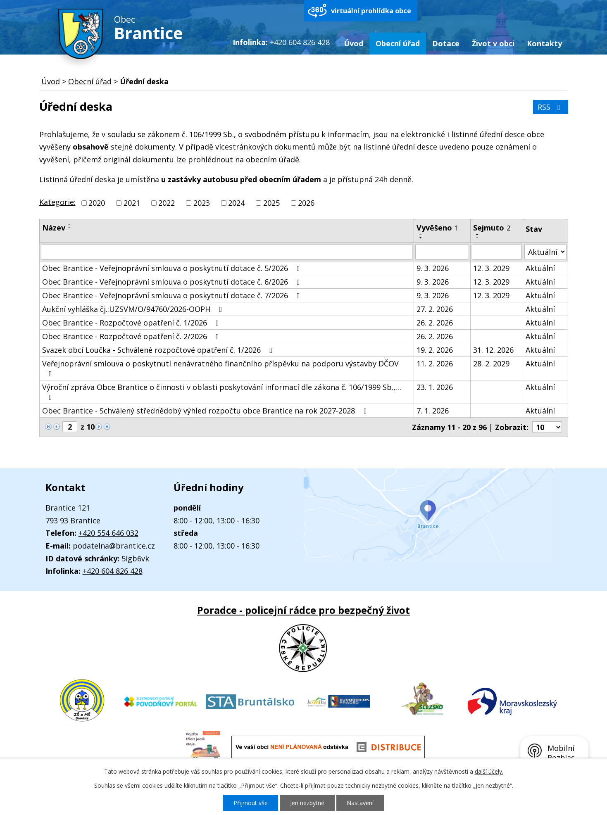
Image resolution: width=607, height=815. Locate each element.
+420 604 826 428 (113, 571)
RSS (551, 107)
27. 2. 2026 (435, 309)
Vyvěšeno (437, 228)
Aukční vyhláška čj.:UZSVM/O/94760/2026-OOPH (134, 309)
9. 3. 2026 (433, 268)
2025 (271, 203)
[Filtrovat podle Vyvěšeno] (442, 252)
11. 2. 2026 (435, 363)
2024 (236, 203)
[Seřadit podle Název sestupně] (69, 227)
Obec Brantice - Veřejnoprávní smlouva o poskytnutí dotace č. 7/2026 (172, 295)
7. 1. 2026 (433, 411)
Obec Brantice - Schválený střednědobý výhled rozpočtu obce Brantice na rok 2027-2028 (206, 411)
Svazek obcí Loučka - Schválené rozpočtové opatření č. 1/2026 (159, 350)
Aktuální (540, 268)
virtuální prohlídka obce (371, 10)
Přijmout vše (250, 803)
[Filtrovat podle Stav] (545, 251)
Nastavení (360, 803)
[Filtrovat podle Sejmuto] (496, 252)
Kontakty (544, 43)
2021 (132, 203)
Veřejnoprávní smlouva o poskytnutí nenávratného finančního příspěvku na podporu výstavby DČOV (220, 368)
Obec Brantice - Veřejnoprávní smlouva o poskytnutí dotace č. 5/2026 (172, 268)
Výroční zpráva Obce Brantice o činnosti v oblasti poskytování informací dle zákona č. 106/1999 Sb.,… (221, 391)
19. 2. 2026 (435, 350)
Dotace (445, 43)
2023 (201, 203)
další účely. (489, 771)
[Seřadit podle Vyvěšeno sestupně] (421, 237)
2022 (166, 203)
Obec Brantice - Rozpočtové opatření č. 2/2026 (132, 336)
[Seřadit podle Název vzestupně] (69, 224)
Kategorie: (57, 202)
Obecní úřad (398, 43)
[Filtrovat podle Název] (226, 252)
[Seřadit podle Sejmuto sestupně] (477, 237)
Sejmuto (491, 228)
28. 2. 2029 (491, 363)
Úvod (353, 43)
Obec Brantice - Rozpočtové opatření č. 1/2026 (132, 323)
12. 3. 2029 (491, 268)
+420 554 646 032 (108, 533)
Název (53, 228)
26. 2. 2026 (435, 323)
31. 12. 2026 (493, 350)
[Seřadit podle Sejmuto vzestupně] (477, 234)
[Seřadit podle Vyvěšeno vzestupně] (421, 234)
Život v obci (493, 43)
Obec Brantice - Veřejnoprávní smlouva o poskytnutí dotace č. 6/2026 (172, 282)
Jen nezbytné (307, 803)
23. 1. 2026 (435, 387)
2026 (306, 203)
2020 (96, 203)
